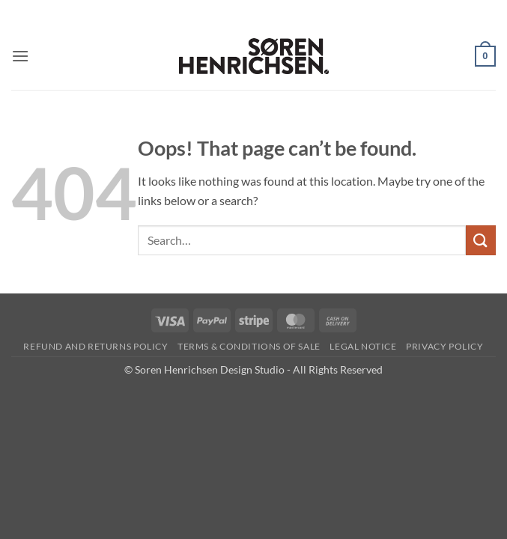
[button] (20, 55)
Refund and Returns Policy (95, 346)
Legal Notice (363, 346)
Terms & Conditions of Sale (249, 346)
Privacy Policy (445, 346)
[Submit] (481, 240)
